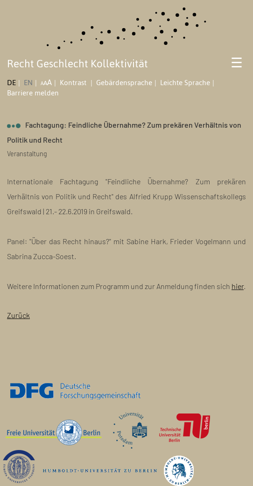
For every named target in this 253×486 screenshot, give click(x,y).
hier (238, 286)
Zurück (18, 315)
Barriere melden (33, 93)
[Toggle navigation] (237, 65)
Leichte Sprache (185, 83)
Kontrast (74, 83)
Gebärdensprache (124, 83)
